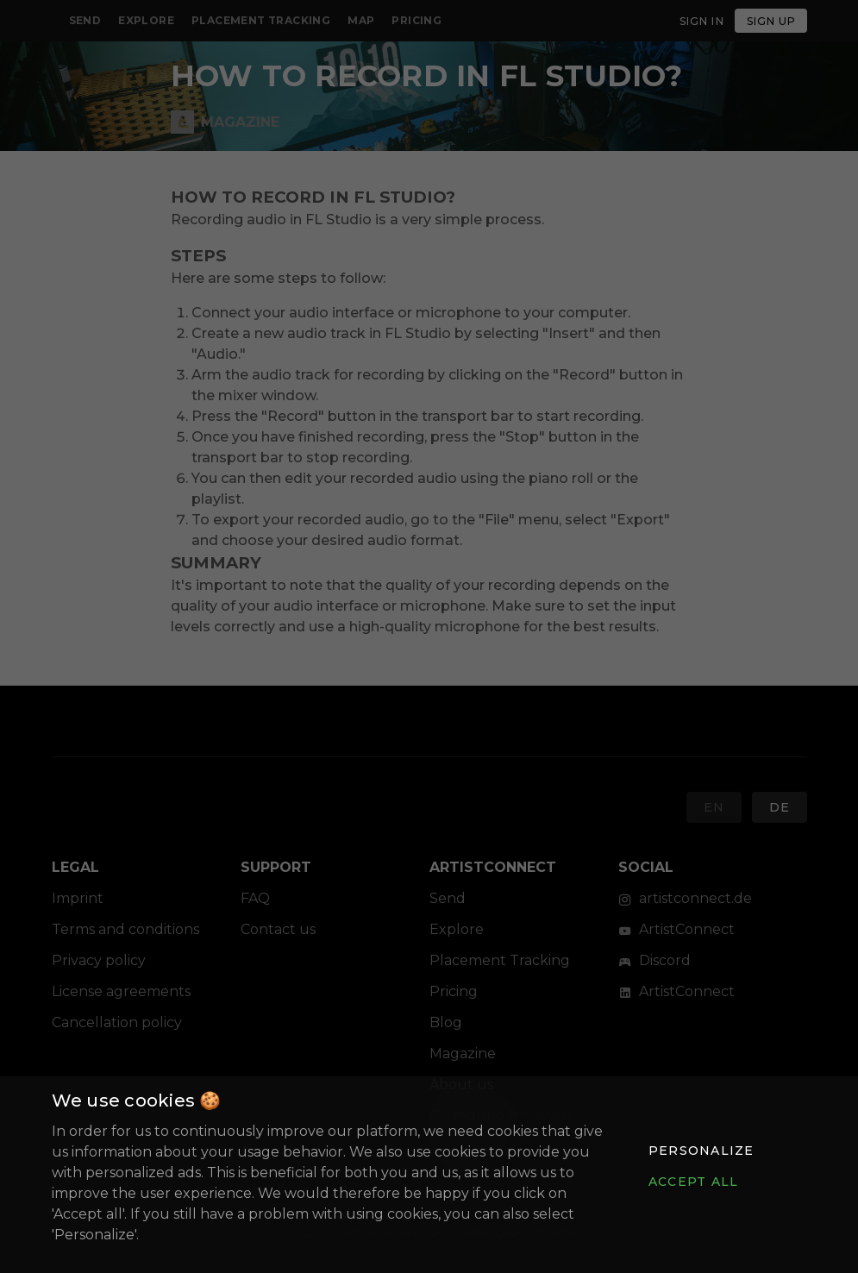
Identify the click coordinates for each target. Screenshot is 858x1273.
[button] (701, 1150)
